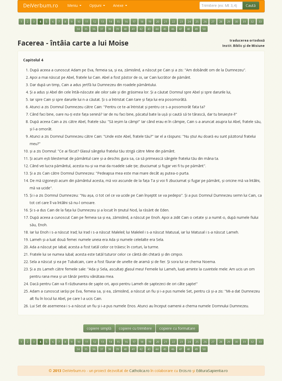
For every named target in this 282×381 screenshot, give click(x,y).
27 (212, 21)
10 (78, 21)
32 (252, 21)
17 (134, 21)
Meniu (74, 5)
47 (180, 29)
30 (236, 21)
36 (93, 29)
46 (172, 29)
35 (86, 29)
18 (141, 21)
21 (165, 21)
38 (109, 29)
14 (110, 21)
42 (141, 29)
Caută (251, 5)
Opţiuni (97, 5)
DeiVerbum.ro (40, 5)
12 (94, 21)
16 (126, 21)
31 (244, 21)
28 (220, 21)
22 (173, 21)
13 (102, 21)
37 (101, 29)
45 (164, 29)
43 (149, 29)
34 (78, 29)
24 (189, 21)
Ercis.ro (185, 370)
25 (197, 21)
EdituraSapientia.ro (212, 370)
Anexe (120, 5)
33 (260, 21)
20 (157, 21)
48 (188, 29)
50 (204, 29)
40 (125, 29)
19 (149, 21)
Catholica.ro (139, 370)
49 (196, 29)
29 (228, 21)
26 (205, 21)
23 (181, 21)
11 (86, 21)
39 (117, 29)
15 (118, 21)
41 (133, 29)
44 (156, 29)
